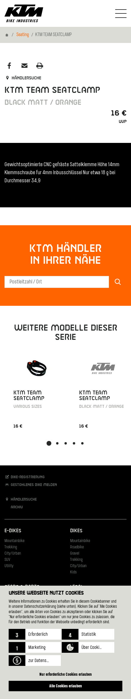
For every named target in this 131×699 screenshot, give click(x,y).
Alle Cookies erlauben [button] (65, 686)
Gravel (74, 553)
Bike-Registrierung (24, 476)
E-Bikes (12, 531)
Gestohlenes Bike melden (30, 484)
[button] (35, 634)
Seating (22, 35)
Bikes (76, 531)
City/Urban (12, 553)
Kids (73, 572)
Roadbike (77, 547)
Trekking (10, 547)
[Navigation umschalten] (121, 13)
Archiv (13, 507)
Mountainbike (14, 541)
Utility (8, 566)
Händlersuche (22, 78)
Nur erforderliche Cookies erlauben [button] (65, 674)
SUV (7, 560)
